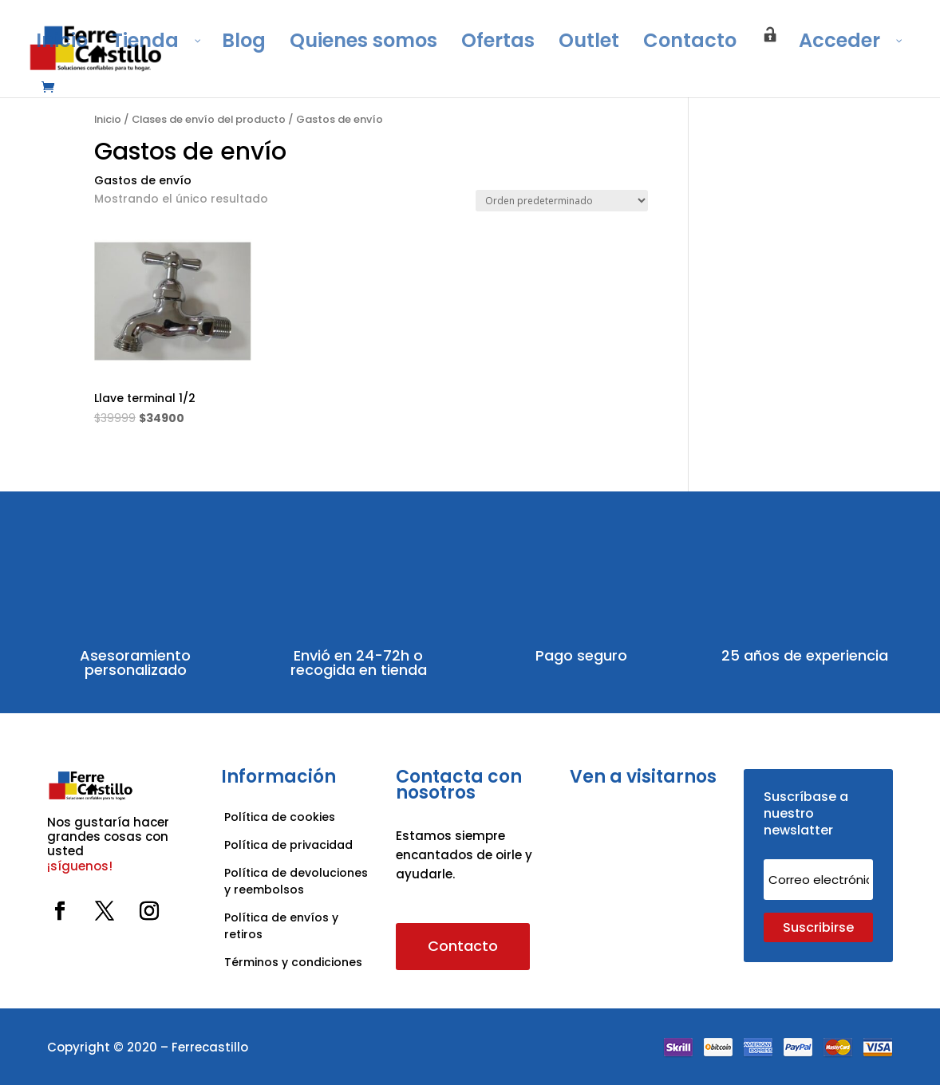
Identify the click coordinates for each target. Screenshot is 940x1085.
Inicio (107, 119)
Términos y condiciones (294, 962)
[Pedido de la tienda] (562, 200)
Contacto (463, 946)
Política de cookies (279, 817)
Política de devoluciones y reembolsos (296, 881)
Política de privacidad (288, 845)
